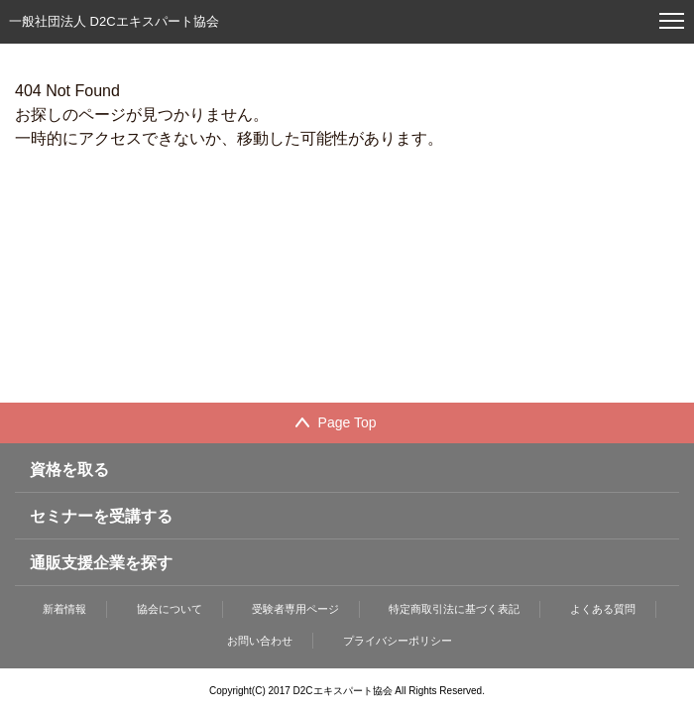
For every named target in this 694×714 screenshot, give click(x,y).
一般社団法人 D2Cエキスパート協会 (114, 21)
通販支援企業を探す (101, 562)
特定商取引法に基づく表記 (454, 609)
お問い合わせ (259, 641)
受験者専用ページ (295, 609)
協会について (169, 609)
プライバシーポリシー (397, 641)
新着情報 (64, 609)
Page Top (347, 422)
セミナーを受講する (101, 516)
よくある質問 (603, 609)
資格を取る (69, 469)
